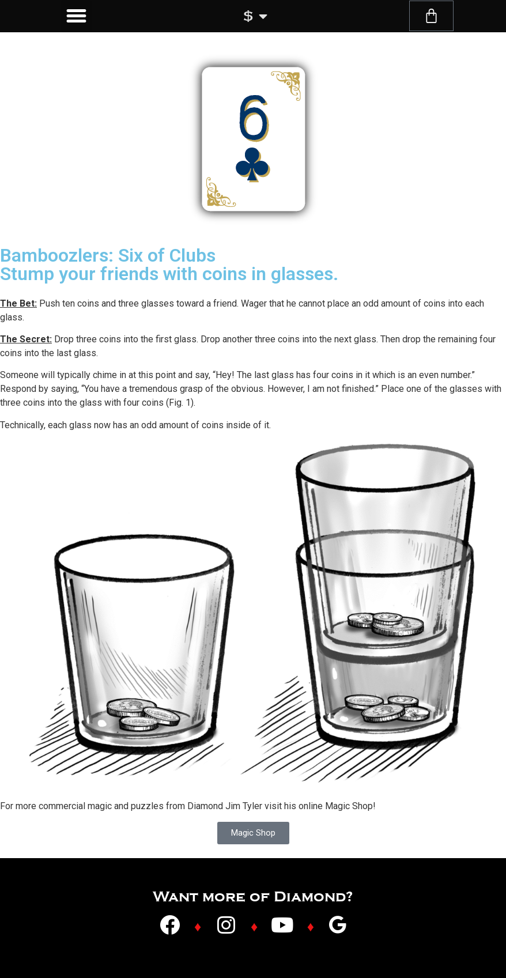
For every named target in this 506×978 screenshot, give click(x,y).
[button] (77, 16)
